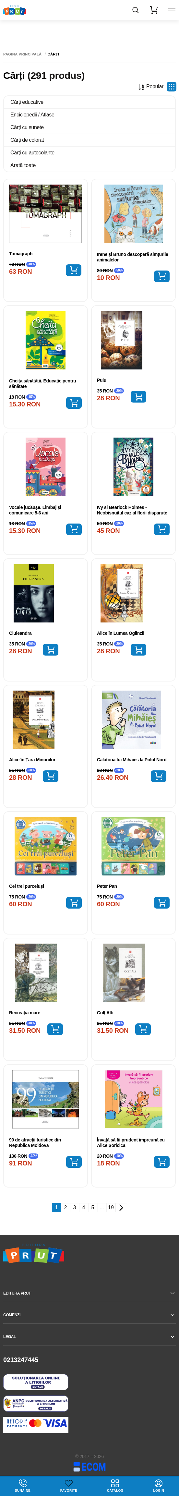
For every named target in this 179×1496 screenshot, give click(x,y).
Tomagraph (20, 253)
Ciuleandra (20, 633)
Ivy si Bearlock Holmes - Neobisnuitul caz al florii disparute (132, 510)
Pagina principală (22, 54)
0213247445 (20, 1359)
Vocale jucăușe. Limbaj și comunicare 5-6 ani (35, 510)
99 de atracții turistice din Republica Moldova (35, 1142)
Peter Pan (107, 886)
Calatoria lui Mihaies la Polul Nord (131, 759)
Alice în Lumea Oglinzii (120, 633)
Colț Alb (105, 1012)
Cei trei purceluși (26, 886)
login (158, 1485)
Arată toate (23, 165)
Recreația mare (24, 1012)
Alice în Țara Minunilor (32, 759)
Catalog (115, 1485)
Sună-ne (22, 1485)
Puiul (102, 380)
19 (111, 1207)
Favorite (68, 1490)
